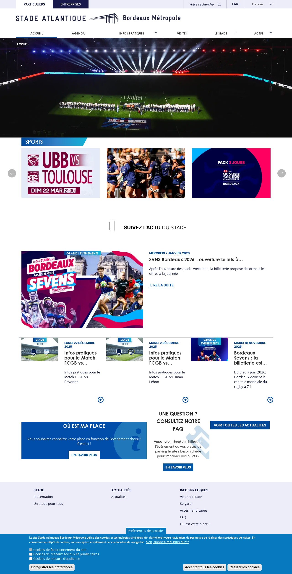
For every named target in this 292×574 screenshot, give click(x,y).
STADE (39, 490)
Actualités (118, 497)
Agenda (78, 33)
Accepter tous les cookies (204, 569)
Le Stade (220, 33)
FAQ (183, 517)
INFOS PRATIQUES (194, 490)
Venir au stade (191, 497)
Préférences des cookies (146, 533)
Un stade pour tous (48, 503)
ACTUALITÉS (121, 490)
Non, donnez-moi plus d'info (167, 544)
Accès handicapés (193, 510)
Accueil (36, 33)
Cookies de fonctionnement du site (59, 552)
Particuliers (34, 4)
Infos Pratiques (131, 33)
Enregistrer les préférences (52, 569)
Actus (258, 33)
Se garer (186, 503)
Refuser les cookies (244, 569)
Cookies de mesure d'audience (56, 561)
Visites (182, 33)
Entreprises (70, 4)
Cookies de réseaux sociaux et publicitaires (66, 556)
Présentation (43, 497)
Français (257, 4)
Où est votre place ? (195, 524)
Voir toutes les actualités (240, 425)
